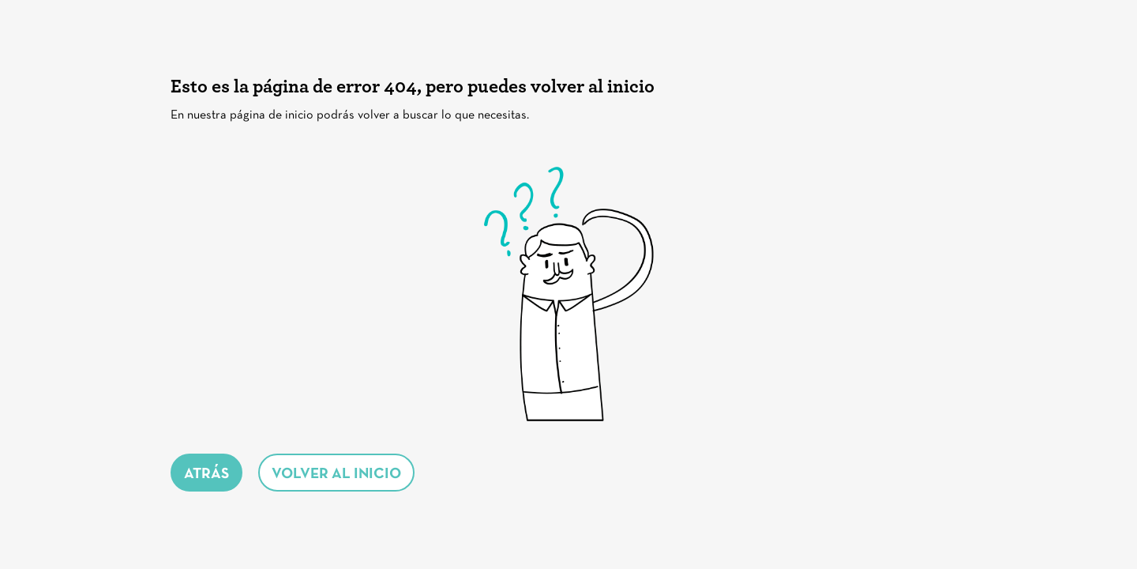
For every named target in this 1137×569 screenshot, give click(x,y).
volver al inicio (336, 474)
